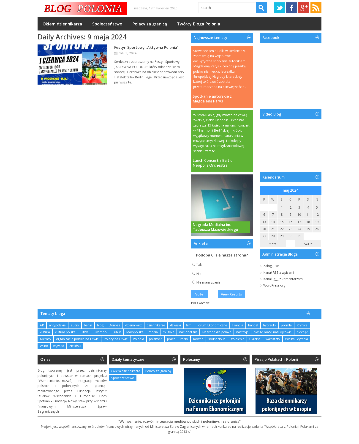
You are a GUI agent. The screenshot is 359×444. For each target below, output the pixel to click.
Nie (198, 273)
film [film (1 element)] (188, 325)
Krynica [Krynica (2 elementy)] (302, 325)
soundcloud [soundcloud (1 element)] (217, 339)
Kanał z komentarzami (283, 279)
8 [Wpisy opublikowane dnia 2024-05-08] (282, 214)
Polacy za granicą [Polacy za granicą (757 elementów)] (158, 371)
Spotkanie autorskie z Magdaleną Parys (212, 99)
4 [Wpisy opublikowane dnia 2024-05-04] (308, 207)
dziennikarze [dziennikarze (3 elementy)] (156, 325)
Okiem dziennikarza (62, 24)
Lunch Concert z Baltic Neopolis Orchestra (212, 163)
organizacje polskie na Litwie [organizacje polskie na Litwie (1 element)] (77, 339)
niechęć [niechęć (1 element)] (302, 332)
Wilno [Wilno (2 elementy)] (44, 346)
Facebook (291, 7)
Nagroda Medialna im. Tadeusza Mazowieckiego (215, 227)
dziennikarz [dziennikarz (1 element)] (133, 325)
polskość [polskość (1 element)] (155, 339)
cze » (308, 243)
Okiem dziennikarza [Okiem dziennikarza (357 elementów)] (125, 371)
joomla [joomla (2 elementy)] (286, 325)
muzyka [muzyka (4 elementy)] (168, 332)
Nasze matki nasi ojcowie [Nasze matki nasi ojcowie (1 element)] (273, 332)
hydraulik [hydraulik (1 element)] (269, 325)
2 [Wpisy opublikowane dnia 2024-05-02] (290, 207)
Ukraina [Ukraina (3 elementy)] (255, 339)
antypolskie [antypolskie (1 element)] (57, 325)
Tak (199, 264)
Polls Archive (200, 303)
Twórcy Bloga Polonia (198, 24)
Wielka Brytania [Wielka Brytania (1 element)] (296, 339)
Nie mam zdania (208, 282)
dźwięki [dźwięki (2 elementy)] (175, 325)
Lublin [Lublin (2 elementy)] (116, 332)
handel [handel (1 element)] (253, 325)
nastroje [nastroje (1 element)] (242, 332)
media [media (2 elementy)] (153, 332)
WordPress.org (274, 285)
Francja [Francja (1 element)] (237, 325)
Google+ (303, 7)
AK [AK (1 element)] (42, 325)
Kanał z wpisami (278, 272)
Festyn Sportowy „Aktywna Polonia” (146, 47)
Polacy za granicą (149, 24)
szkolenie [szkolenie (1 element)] (237, 339)
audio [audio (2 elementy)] (75, 325)
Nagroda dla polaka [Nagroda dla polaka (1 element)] (216, 332)
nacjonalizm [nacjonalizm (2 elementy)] (188, 332)
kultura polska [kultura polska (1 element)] (65, 332)
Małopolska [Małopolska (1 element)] (135, 332)
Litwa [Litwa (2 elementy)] (85, 332)
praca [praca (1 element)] (171, 339)
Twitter (279, 7)
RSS (315, 7)
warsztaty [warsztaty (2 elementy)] (273, 339)
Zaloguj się (271, 266)
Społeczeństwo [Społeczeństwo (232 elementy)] (122, 378)
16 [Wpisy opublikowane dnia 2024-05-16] (290, 222)
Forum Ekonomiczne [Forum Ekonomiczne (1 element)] (211, 325)
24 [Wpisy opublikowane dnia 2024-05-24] (299, 229)
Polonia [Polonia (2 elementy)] (138, 339)
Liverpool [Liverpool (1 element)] (100, 332)
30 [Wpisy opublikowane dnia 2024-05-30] (290, 236)
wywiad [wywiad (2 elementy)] (58, 346)
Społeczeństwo (107, 24)
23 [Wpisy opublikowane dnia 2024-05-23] (290, 229)
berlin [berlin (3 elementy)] (88, 325)
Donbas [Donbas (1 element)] (114, 325)
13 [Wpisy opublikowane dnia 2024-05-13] (264, 222)
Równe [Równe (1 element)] (198, 339)
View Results (231, 294)
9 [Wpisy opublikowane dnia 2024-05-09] (290, 214)
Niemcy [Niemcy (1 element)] (45, 339)
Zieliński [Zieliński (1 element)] (75, 346)
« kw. (273, 243)
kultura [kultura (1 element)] (45, 332)
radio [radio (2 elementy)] (184, 339)
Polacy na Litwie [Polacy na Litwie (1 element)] (116, 339)
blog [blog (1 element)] (100, 325)
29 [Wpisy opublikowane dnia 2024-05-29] (282, 236)
